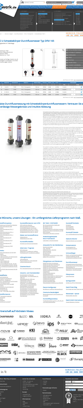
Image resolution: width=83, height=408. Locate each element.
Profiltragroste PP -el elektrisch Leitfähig (29, 252)
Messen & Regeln (9, 34)
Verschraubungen (70, 229)
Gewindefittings (70, 228)
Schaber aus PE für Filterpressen (73, 282)
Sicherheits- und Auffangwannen (28, 283)
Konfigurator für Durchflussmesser (74, 265)
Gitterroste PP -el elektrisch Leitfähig (29, 251)
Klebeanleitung (23, 237)
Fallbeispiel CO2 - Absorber (49, 250)
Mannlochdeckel (47, 251)
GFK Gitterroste (23, 250)
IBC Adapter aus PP (47, 228)
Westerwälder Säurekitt (71, 295)
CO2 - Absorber (46, 248)
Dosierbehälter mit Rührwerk (27, 286)
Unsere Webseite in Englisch (72, 302)
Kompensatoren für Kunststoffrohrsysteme (71, 247)
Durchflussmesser (18, 34)
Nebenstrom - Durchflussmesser (73, 270)
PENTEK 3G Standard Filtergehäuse (51, 264)
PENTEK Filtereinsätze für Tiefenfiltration (53, 276)
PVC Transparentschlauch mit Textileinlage (30, 268)
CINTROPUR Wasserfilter (49, 280)
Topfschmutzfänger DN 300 (72, 256)
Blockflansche (46, 254)
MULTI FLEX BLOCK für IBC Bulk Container (53, 229)
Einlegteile (68, 225)
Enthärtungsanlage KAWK (49, 281)
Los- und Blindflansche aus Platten (74, 234)
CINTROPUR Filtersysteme (49, 278)
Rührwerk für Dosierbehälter (27, 287)
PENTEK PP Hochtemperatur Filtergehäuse (53, 267)
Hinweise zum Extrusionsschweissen (29, 243)
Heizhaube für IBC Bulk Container (51, 233)
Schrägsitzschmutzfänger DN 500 (74, 258)
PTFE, (4, 291)
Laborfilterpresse (70, 276)
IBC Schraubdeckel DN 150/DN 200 (51, 225)
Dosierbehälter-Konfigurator (27, 275)
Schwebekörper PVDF (40, 34)
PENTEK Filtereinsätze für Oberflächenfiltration (49, 273)
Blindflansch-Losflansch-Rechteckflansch (53, 289)
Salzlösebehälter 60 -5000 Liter (27, 279)
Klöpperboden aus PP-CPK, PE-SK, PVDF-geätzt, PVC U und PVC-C (53, 256)
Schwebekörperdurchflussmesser (74, 264)
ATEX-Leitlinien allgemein (26, 225)
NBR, (7, 291)
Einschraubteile (69, 226)
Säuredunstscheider (48, 247)
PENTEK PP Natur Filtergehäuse (50, 269)
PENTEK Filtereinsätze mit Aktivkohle (52, 277)
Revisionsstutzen (47, 252)
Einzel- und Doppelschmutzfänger (74, 255)
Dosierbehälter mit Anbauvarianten (28, 289)
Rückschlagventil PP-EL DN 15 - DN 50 (29, 230)
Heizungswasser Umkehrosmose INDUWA (53, 283)
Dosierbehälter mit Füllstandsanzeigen (29, 293)
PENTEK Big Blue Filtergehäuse (50, 266)
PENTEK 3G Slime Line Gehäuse (50, 263)
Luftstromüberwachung (25, 262)
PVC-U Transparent (28, 34)
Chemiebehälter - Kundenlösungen (28, 291)
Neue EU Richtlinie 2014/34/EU (27, 226)
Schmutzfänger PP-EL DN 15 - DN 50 (28, 229)
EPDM (13, 291)
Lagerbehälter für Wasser (26, 282)
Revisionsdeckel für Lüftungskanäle (28, 260)
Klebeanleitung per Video (26, 238)
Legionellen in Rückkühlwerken (50, 240)
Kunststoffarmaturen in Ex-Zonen (28, 228)
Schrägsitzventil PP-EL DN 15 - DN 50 (29, 232)
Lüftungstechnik (24, 259)
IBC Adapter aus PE (47, 226)
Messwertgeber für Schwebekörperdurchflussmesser (74, 267)
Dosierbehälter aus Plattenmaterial (28, 290)
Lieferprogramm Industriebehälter (28, 284)
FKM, (10, 291)
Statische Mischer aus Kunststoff (74, 240)
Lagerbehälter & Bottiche (26, 280)
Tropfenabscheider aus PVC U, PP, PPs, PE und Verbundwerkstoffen (53, 301)
